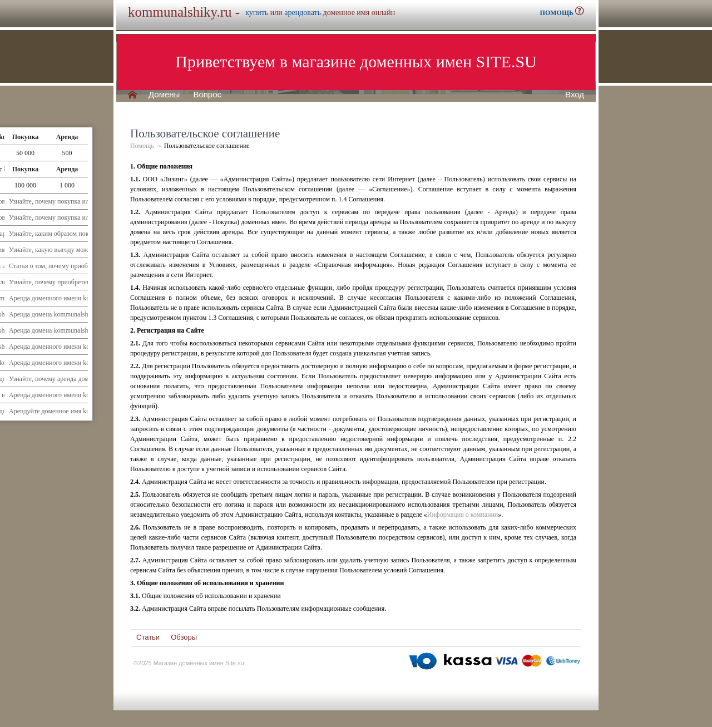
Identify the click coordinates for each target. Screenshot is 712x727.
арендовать (302, 12)
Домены (164, 94)
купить (256, 12)
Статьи (148, 637)
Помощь (142, 146)
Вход (574, 94)
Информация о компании (462, 514)
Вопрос (207, 94)
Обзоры (184, 637)
